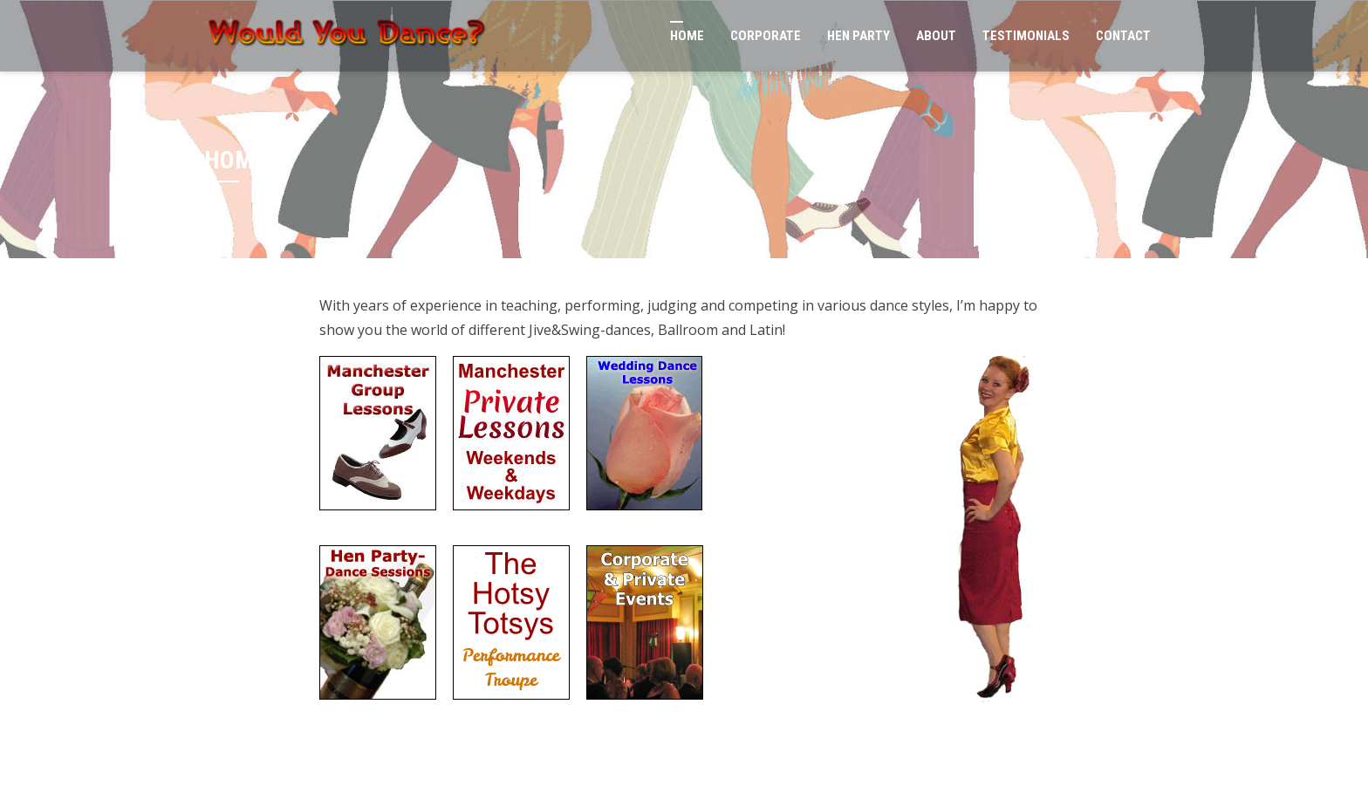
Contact (1123, 36)
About (936, 36)
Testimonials (1026, 36)
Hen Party (858, 36)
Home (687, 36)
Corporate (765, 36)
